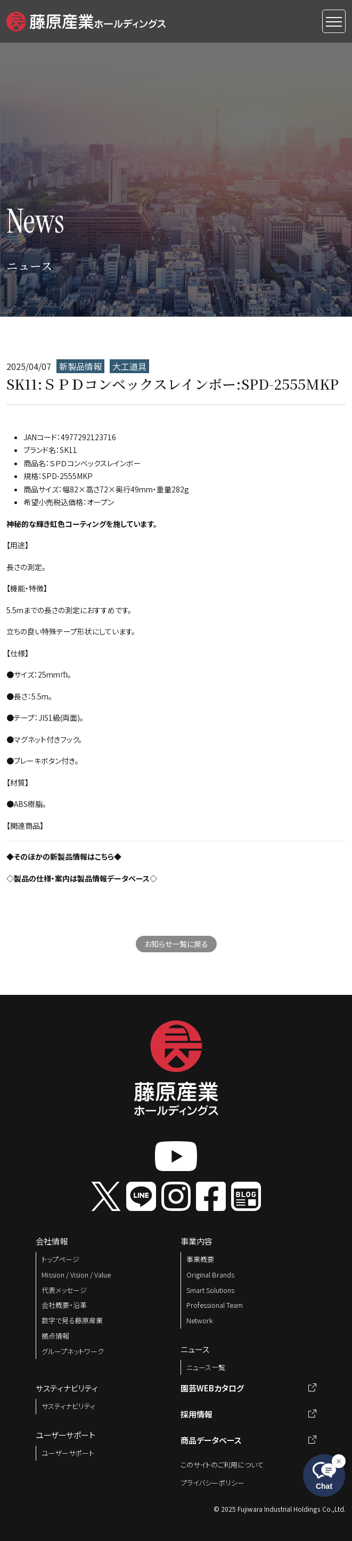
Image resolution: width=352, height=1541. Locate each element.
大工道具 (129, 366)
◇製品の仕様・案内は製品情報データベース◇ (81, 878)
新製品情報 (80, 366)
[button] (86, 19)
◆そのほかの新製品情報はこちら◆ (63, 856)
